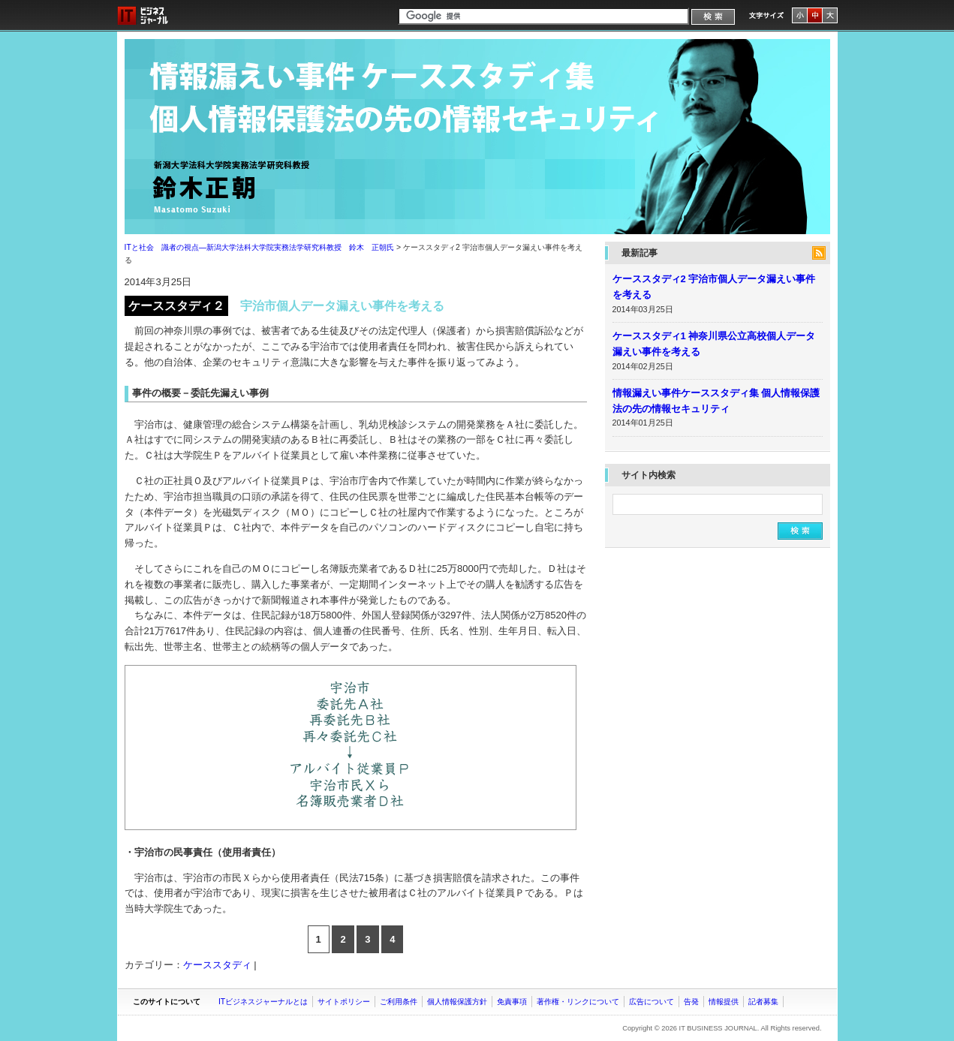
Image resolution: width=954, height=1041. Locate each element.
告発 (691, 1001)
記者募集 (763, 1001)
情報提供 (724, 1001)
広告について (651, 1001)
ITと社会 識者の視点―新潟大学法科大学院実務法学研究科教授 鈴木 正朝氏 (477, 136)
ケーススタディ (217, 964)
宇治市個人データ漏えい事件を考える (342, 305)
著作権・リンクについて (578, 1001)
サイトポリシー (343, 1001)
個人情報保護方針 (457, 1001)
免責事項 (512, 1001)
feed (819, 253)
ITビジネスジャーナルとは (263, 1001)
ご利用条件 (398, 1001)
